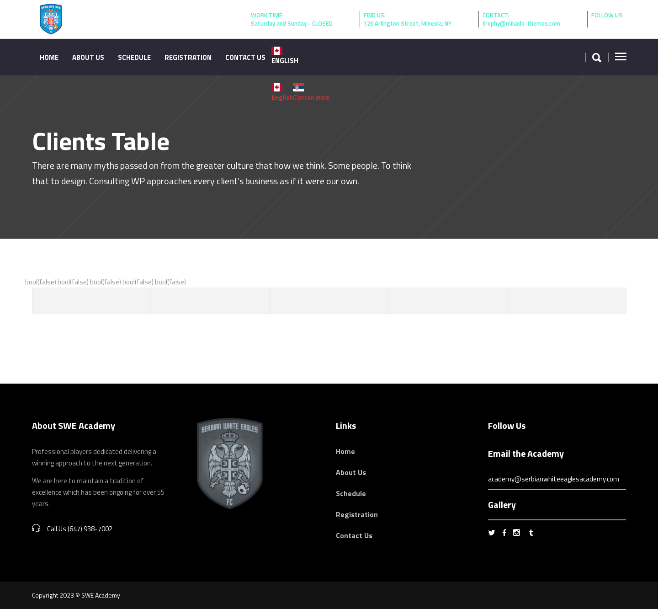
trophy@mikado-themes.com (521, 23)
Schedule (351, 493)
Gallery (502, 504)
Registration (357, 514)
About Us (351, 472)
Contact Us (354, 535)
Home (345, 451)
